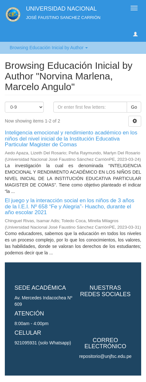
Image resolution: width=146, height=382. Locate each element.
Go (134, 107)
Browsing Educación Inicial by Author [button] (49, 47)
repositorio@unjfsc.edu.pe (105, 356)
